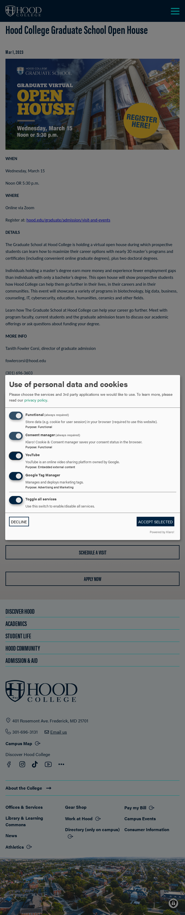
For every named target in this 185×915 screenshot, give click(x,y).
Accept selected (155, 521)
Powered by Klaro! (162, 532)
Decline (19, 521)
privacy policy (35, 400)
